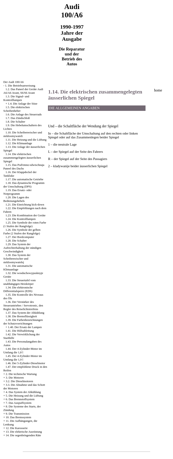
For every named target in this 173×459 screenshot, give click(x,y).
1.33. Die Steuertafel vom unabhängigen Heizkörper (19, 282)
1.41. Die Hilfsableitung (20, 330)
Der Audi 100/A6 (13, 82)
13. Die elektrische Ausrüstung (24, 431)
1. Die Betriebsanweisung (20, 85)
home (158, 90)
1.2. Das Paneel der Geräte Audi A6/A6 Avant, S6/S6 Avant (23, 90)
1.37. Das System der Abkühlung (25, 312)
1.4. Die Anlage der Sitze (22, 103)
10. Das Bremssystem (18, 417)
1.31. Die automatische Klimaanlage (18, 267)
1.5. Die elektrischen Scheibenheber (16, 108)
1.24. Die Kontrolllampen (21, 219)
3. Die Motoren (15, 377)
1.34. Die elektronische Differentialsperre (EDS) (18, 289)
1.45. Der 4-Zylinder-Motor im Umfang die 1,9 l (22, 357)
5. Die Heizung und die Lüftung (24, 395)
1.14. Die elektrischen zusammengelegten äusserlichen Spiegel (22, 157)
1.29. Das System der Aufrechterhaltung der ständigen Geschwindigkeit (22, 247)
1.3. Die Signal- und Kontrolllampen (16, 98)
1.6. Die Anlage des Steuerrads (24, 114)
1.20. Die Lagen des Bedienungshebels (16, 199)
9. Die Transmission (17, 413)
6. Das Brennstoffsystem (20, 399)
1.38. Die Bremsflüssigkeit (21, 316)
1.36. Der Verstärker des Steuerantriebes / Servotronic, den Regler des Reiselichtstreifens (23, 305)
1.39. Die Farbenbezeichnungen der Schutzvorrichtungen (23, 321)
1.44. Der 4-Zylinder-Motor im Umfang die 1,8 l (22, 350)
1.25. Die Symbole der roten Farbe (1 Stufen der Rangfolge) (24, 224)
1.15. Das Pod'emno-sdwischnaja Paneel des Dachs (23, 166)
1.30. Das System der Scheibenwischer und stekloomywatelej (17, 258)
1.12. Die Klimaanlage (19, 143)
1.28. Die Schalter (16, 240)
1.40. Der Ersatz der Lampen (25, 327)
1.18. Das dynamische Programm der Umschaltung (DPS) (24, 184)
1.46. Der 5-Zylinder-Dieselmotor (25, 363)
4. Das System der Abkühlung (23, 392)
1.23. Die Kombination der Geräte (26, 215)
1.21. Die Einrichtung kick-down (25, 204)
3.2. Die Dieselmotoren (19, 381)
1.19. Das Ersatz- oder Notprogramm (17, 191)
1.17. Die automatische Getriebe (24, 179)
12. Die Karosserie (16, 428)
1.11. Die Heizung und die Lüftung (26, 139)
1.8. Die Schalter (15, 121)
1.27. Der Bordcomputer (20, 237)
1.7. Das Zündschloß (18, 118)
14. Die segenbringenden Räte (23, 435)
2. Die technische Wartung (21, 374)
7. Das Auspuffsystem (18, 402)
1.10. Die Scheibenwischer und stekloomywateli (22, 134)
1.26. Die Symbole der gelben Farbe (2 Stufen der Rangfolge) (22, 231)
